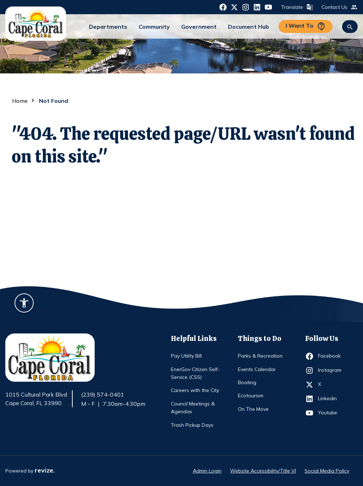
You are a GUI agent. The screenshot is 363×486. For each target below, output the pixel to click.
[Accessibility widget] (24, 304)
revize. (45, 470)
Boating (247, 382)
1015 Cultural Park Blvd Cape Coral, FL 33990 (36, 399)
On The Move (253, 409)
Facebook (331, 356)
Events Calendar (257, 369)
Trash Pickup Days (192, 425)
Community (154, 26)
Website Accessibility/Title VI (263, 471)
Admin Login (207, 471)
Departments (108, 26)
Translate (296, 7)
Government (199, 26)
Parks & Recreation (260, 356)
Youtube (331, 413)
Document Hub (248, 26)
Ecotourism (250, 395)
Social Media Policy (327, 471)
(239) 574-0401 (102, 394)
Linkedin (331, 398)
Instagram (331, 370)
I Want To (305, 26)
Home (20, 100)
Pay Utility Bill (186, 356)
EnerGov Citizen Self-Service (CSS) (195, 373)
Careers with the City (195, 390)
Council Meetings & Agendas (193, 408)
